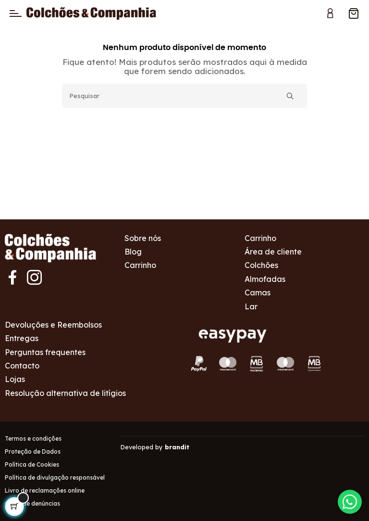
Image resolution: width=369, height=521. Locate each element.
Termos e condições (33, 438)
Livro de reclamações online (45, 490)
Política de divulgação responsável (55, 477)
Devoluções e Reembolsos (53, 325)
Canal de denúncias (32, 503)
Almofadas (265, 279)
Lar (251, 306)
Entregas (21, 338)
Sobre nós (142, 238)
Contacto (22, 365)
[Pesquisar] (184, 95)
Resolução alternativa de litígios (65, 393)
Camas (258, 292)
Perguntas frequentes (45, 352)
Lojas (15, 379)
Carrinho (140, 265)
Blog (133, 251)
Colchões (261, 265)
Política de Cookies (32, 464)
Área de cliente (273, 251)
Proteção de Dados (33, 451)
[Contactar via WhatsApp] (350, 502)
